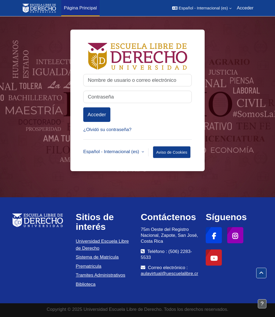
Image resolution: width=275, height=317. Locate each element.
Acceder (245, 7)
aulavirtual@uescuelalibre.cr (169, 273)
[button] (201, 8)
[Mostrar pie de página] (262, 303)
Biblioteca (86, 284)
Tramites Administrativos (100, 275)
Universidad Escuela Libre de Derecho (102, 245)
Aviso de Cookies (171, 152)
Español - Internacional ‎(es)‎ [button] (111, 151)
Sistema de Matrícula (97, 257)
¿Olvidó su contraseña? (107, 129)
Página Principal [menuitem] (80, 7)
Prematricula (88, 266)
